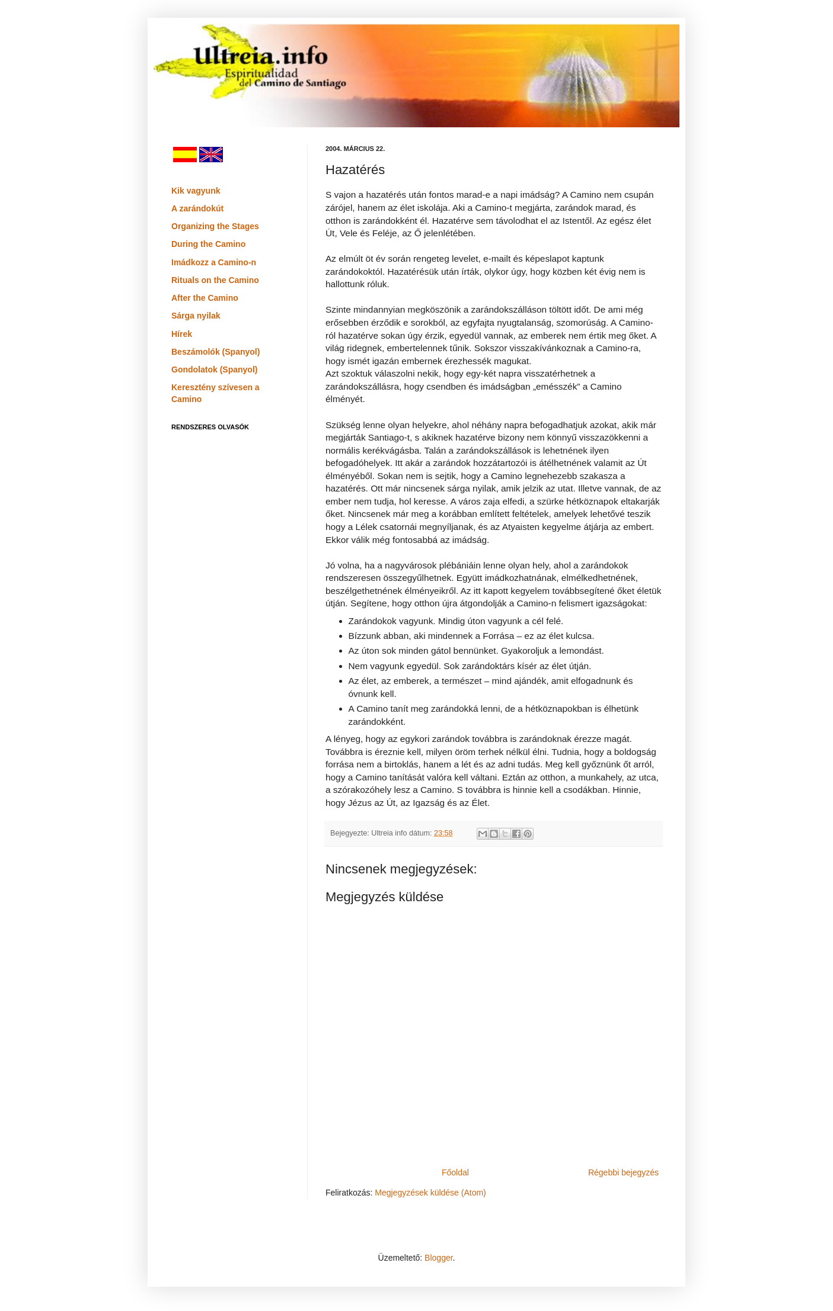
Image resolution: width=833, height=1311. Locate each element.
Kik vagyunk (195, 190)
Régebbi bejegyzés (623, 1172)
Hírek (181, 334)
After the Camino (204, 298)
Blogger (438, 1257)
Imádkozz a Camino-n (213, 262)
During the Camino (208, 244)
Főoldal (455, 1172)
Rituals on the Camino (215, 280)
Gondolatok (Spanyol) (214, 369)
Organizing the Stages (215, 226)
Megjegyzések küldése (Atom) (430, 1192)
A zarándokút (197, 208)
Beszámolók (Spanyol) (215, 351)
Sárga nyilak (196, 315)
